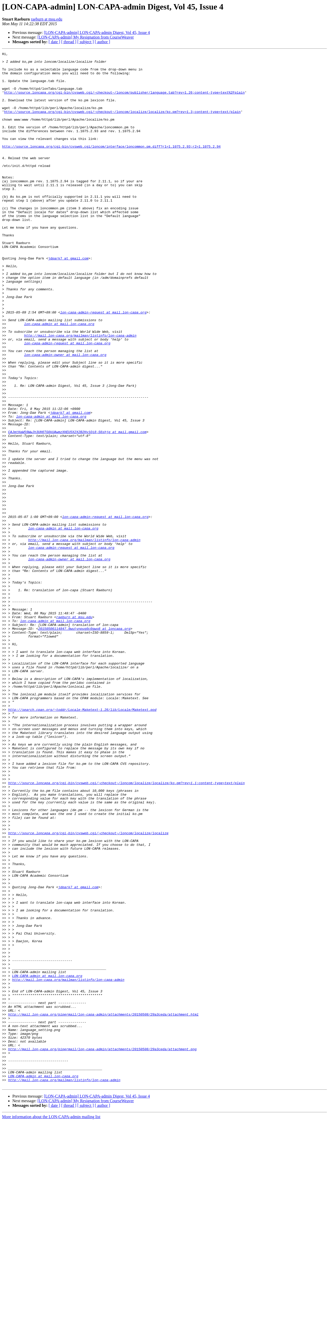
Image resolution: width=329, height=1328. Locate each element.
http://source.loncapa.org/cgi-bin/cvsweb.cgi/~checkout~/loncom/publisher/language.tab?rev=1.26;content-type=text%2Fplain (124, 100)
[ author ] (102, 42)
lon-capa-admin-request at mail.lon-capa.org (103, 364)
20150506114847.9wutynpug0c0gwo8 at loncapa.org (84, 744)
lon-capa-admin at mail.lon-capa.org (59, 378)
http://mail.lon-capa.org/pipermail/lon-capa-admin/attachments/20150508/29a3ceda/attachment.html (103, 1207)
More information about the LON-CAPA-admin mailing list (51, 1323)
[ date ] (54, 42)
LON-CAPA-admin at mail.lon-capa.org (47, 1161)
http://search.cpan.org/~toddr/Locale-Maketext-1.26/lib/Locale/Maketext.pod (82, 841)
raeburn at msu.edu (46, 19)
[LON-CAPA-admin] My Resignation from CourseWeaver (86, 37)
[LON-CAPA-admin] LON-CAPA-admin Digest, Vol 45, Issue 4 (97, 32)
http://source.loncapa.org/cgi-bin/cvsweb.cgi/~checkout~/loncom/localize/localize (88, 989)
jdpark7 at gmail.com (68, 300)
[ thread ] (68, 42)
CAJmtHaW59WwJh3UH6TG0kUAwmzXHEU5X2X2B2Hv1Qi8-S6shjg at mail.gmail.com (77, 508)
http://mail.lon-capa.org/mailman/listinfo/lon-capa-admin (80, 392)
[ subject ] (85, 42)
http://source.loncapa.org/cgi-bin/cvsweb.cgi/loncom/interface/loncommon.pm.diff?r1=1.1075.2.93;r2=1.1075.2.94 (111, 165)
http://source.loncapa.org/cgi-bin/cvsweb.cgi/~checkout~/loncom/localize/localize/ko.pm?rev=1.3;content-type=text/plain (122, 124)
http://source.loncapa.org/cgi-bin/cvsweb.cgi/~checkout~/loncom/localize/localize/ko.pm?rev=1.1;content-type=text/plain (126, 929)
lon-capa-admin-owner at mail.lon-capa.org (65, 415)
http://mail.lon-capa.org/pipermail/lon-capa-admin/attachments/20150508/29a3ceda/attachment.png (102, 1248)
